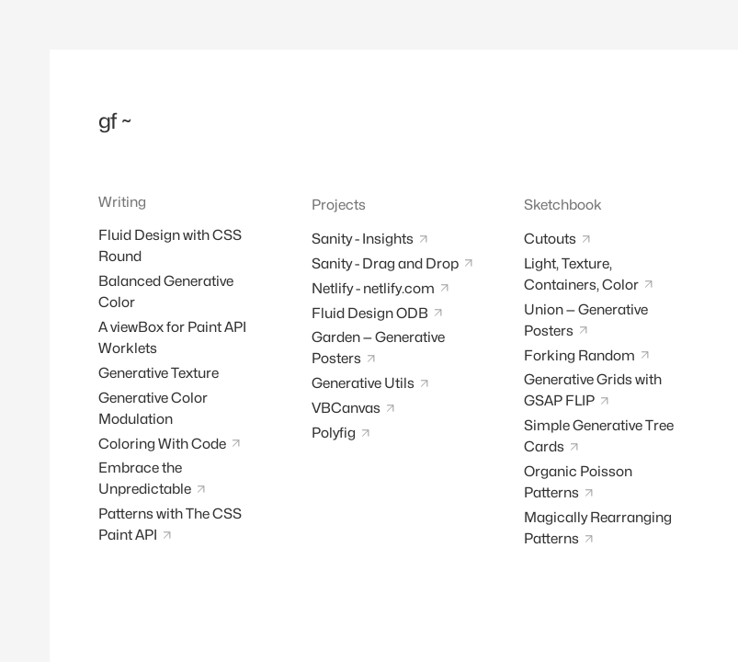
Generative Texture (158, 373)
